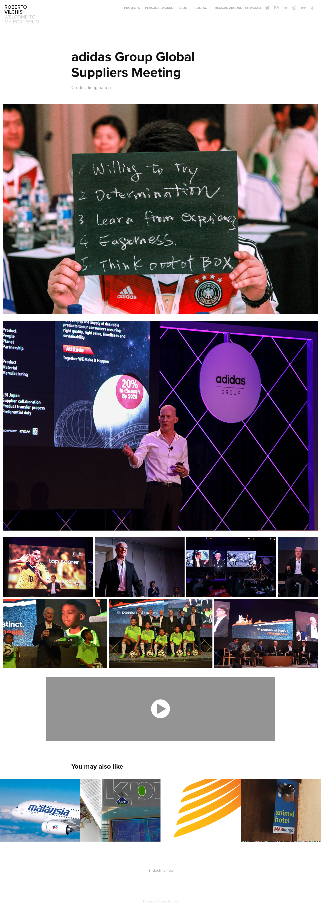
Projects (132, 8)
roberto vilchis (16, 9)
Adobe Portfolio (168, 901)
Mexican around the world (237, 8)
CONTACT (201, 8)
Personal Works (159, 8)
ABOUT (184, 8)
